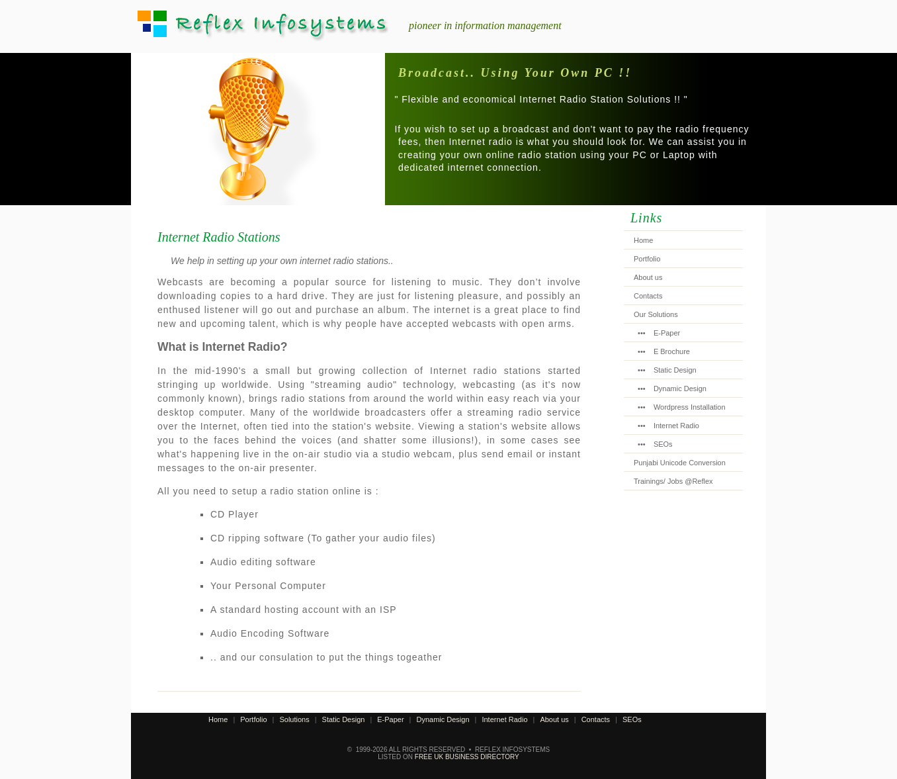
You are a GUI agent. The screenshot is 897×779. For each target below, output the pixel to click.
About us (648, 277)
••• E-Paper (657, 333)
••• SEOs (653, 444)
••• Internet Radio (666, 426)
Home (643, 240)
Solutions (294, 719)
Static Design (343, 719)
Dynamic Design (442, 719)
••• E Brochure (662, 351)
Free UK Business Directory (467, 756)
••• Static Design (665, 370)
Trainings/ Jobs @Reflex (673, 481)
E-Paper (390, 719)
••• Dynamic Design (670, 388)
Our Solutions (656, 314)
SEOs (632, 719)
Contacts (648, 296)
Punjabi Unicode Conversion (680, 463)
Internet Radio (504, 719)
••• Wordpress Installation (680, 407)
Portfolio (647, 259)
